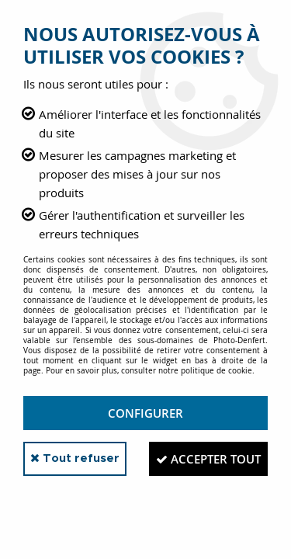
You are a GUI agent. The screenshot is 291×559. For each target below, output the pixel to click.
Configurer (145, 413)
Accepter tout (208, 459)
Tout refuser (75, 458)
